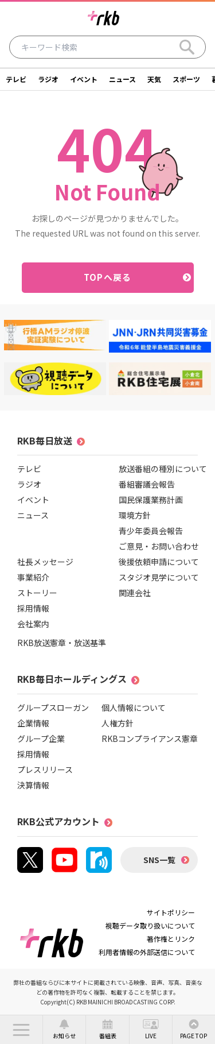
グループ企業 (41, 738)
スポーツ (186, 79)
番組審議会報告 (147, 484)
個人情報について (133, 707)
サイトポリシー (171, 912)
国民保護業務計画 (151, 499)
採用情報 (33, 608)
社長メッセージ (45, 561)
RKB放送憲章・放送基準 (61, 642)
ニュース (122, 79)
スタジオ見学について (159, 577)
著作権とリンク (171, 939)
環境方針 (135, 515)
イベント (83, 79)
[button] (21, 1029)
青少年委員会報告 (151, 530)
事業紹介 (33, 577)
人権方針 (117, 723)
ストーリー (37, 592)
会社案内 (33, 623)
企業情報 (33, 723)
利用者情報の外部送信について (147, 952)
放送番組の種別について (163, 468)
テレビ (16, 79)
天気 (154, 79)
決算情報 (33, 785)
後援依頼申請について (159, 561)
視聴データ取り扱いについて (150, 925)
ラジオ (48, 79)
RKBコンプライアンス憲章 (149, 738)
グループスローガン (53, 707)
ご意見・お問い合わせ (159, 546)
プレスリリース (45, 769)
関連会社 (135, 592)
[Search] (186, 47)
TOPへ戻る (107, 277)
